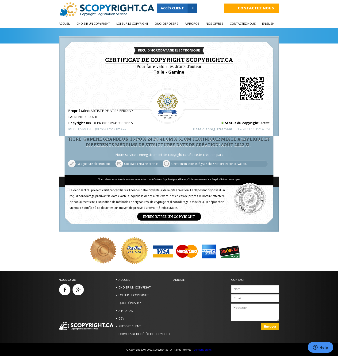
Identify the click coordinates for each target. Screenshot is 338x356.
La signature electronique (94, 164)
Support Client (130, 326)
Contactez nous (256, 8)
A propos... (126, 311)
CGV (121, 318)
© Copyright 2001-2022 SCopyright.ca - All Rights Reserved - (160, 349)
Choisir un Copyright (93, 23)
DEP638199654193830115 (112, 123)
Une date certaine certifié (141, 164)
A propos (192, 23)
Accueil (64, 23)
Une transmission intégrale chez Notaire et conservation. (209, 164)
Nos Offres (214, 23)
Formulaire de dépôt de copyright (144, 334)
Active (265, 123)
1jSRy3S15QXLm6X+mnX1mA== (101, 129)
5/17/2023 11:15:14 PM (252, 129)
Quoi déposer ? (166, 23)
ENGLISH (268, 23)
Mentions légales (202, 349)
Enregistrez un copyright (169, 216)
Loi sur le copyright (132, 23)
